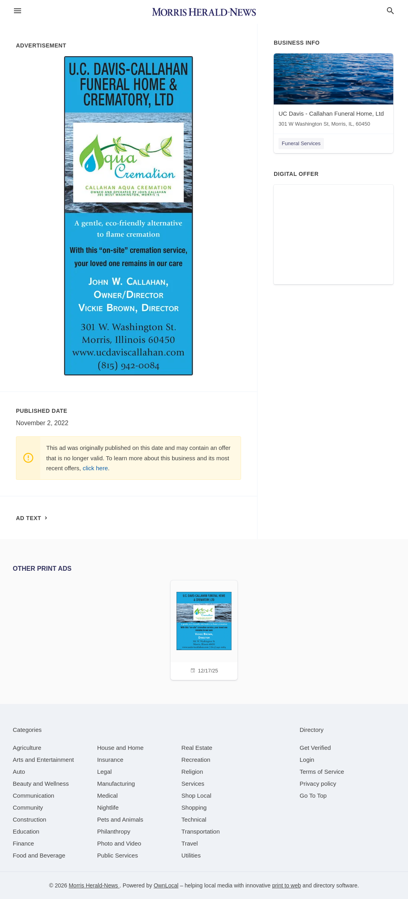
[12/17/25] (204, 629)
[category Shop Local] (196, 795)
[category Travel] (189, 843)
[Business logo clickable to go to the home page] (204, 12)
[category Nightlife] (108, 807)
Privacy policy (318, 783)
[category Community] (28, 807)
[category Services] (192, 783)
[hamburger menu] (17, 11)
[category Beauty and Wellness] (41, 783)
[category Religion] (192, 771)
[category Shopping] (193, 807)
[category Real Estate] (196, 747)
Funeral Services (301, 143)
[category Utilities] (190, 855)
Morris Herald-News (94, 885)
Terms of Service (322, 771)
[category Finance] (23, 843)
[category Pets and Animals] (120, 819)
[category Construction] (29, 819)
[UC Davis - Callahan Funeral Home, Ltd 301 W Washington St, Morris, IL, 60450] (333, 92)
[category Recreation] (195, 759)
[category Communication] (33, 795)
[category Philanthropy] (113, 831)
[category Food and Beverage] (39, 855)
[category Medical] (107, 795)
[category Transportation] (200, 831)
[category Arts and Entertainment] (43, 759)
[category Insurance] (110, 759)
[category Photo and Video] (119, 843)
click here (95, 468)
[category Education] (26, 831)
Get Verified (315, 747)
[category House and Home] (120, 747)
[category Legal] (104, 771)
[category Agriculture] (27, 747)
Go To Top (313, 795)
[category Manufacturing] (116, 783)
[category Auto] (19, 771)
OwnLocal (166, 885)
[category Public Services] (117, 855)
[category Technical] (193, 819)
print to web (286, 885)
